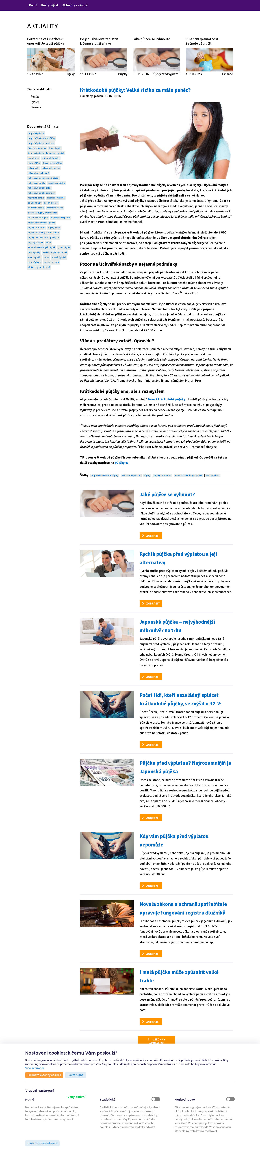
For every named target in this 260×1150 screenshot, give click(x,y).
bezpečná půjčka (36, 133)
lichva (45, 163)
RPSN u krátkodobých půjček (41, 247)
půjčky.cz (54, 237)
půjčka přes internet (37, 222)
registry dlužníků (36, 242)
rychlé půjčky (34, 252)
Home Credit (55, 148)
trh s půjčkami (34, 262)
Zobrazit (153, 536)
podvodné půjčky (36, 207)
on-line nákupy (35, 203)
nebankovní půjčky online (39, 188)
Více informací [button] (34, 1068)
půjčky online (54, 227)
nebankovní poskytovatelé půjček (43, 178)
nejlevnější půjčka (36, 198)
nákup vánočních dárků (38, 173)
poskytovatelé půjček (38, 217)
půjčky (52, 222)
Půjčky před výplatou (166, 74)
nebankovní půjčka (36, 183)
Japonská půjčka (36, 153)
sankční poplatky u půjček (55, 252)
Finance (227, 74)
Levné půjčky (34, 163)
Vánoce (55, 262)
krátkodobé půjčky (51, 158)
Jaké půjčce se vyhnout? (167, 494)
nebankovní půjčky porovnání (41, 193)
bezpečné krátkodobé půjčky (41, 138)
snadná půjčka (35, 257)
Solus (46, 257)
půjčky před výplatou (38, 237)
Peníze (35, 97)
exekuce (50, 143)
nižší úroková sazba (56, 198)
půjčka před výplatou (60, 217)
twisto (47, 262)
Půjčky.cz (122, 463)
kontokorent (33, 158)
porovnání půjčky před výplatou (42, 212)
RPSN (48, 242)
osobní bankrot (51, 203)
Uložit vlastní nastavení (42, 1143)
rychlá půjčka (64, 247)
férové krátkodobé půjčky (166, 399)
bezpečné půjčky (36, 143)
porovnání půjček (55, 207)
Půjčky (70, 74)
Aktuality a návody (75, 5)
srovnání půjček (59, 257)
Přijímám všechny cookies (44, 1075)
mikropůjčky (34, 168)
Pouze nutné (75, 1075)
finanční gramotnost (37, 148)
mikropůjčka (56, 163)
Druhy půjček (50, 5)
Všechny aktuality (157, 1041)
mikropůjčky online (51, 168)
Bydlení (35, 102)
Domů (33, 5)
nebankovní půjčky (56, 183)
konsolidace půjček (55, 153)
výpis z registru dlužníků (39, 267)
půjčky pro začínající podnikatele (43, 232)
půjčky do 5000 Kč (36, 227)
